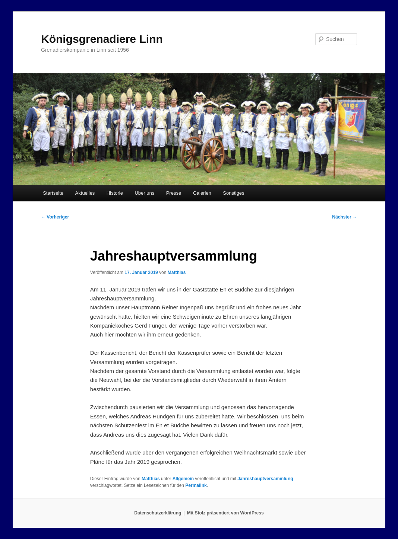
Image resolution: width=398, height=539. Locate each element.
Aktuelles (85, 193)
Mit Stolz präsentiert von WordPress (225, 513)
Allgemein (183, 478)
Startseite (53, 193)
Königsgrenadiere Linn (102, 39)
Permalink (195, 485)
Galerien (202, 193)
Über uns (144, 193)
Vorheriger (55, 217)
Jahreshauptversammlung (265, 478)
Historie (115, 193)
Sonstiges (233, 193)
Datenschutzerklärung (157, 513)
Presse (173, 193)
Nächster (344, 217)
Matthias (177, 272)
